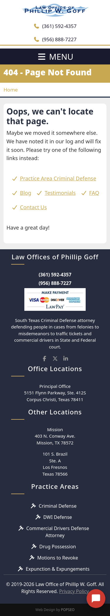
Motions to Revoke (57, 557)
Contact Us (33, 207)
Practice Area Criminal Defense (58, 178)
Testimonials (60, 192)
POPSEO (68, 609)
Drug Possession (57, 546)
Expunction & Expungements (57, 569)
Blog (25, 192)
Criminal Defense (58, 506)
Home (11, 89)
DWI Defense (57, 517)
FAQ (94, 192)
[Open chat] (96, 594)
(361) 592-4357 (55, 26)
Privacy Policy (74, 591)
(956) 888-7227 (55, 39)
